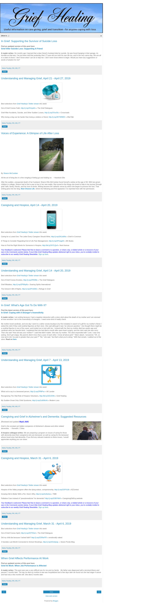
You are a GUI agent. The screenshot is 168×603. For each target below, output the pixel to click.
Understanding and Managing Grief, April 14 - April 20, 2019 (35, 270)
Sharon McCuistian (11, 173)
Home (51, 592)
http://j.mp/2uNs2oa (43, 494)
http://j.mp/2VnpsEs (28, 108)
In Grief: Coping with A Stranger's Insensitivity (22, 313)
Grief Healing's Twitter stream (28, 104)
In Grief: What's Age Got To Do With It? (23, 305)
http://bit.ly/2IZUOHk (47, 396)
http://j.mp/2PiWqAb (20, 284)
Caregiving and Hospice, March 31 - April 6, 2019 (29, 458)
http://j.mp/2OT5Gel (28, 533)
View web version (51, 596)
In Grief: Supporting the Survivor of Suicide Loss (29, 41)
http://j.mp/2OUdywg (50, 542)
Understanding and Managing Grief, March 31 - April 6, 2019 (36, 523)
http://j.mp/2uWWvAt (40, 400)
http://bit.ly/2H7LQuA (50, 245)
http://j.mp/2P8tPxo (37, 391)
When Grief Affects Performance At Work (24, 558)
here (14, 339)
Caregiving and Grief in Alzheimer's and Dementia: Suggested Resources (43, 416)
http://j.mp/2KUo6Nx (58, 236)
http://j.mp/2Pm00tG (29, 289)
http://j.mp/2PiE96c (30, 280)
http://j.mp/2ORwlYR (39, 537)
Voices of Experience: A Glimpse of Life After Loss (30, 133)
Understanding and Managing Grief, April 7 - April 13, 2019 (35, 360)
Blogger (55, 601)
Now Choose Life (28, 189)
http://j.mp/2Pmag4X (56, 241)
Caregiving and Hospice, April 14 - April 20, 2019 (29, 205)
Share (4, 71)
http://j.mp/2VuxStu (52, 113)
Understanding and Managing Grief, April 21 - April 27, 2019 (35, 78)
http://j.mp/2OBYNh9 (53, 498)
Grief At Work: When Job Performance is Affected (23, 566)
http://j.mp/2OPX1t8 (61, 490)
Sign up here (43, 254)
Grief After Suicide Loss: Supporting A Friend (22, 49)
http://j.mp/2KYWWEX (57, 117)
